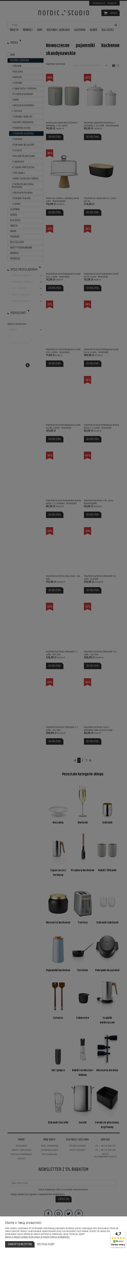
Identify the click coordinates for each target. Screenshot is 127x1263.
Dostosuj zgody (45, 1244)
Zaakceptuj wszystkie (20, 1244)
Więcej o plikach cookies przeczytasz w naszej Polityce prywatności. (37, 1237)
